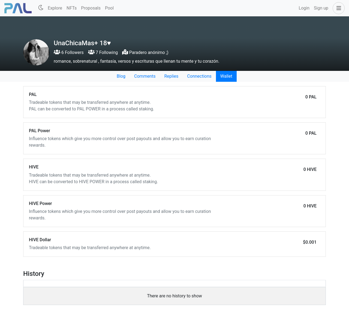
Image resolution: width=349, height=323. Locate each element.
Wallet (226, 76)
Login (304, 8)
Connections (199, 76)
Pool (109, 8)
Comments (144, 76)
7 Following (103, 52)
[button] (337, 8)
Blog (121, 76)
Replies (171, 76)
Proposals (91, 8)
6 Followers (69, 52)
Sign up (321, 8)
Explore (55, 8)
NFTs (72, 8)
